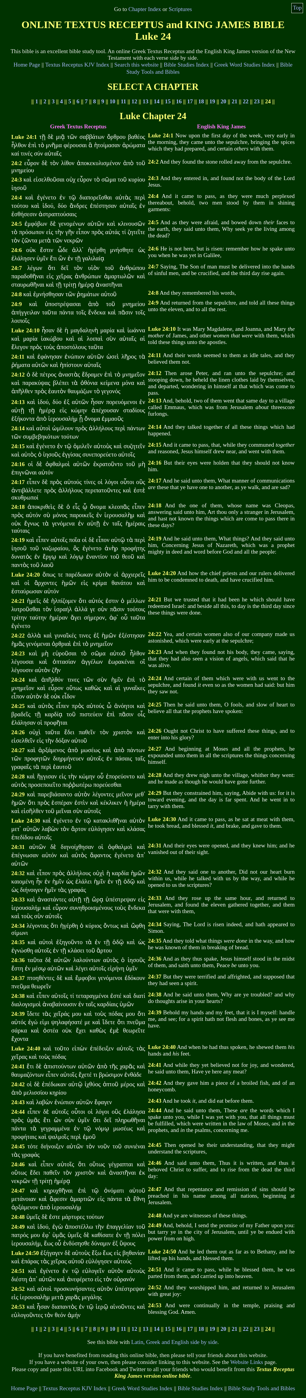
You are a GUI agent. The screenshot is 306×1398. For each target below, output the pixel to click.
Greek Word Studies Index (244, 65)
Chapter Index (144, 9)
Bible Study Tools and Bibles (261, 1388)
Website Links (246, 1362)
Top (297, 7)
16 (179, 101)
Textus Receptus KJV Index (77, 65)
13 (145, 101)
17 (190, 101)
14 (157, 101)
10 (112, 101)
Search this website (136, 65)
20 (223, 101)
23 (257, 101)
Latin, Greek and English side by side (174, 1342)
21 (234, 101)
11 (123, 101)
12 (134, 101)
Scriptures (180, 9)
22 (245, 101)
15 (168, 101)
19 (212, 101)
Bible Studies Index (186, 65)
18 (201, 101)
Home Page (26, 65)
